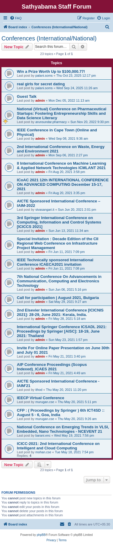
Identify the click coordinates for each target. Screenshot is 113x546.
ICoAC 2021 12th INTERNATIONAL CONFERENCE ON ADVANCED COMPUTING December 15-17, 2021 (63, 184)
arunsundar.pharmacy (51, 122)
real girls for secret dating (41, 84)
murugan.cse (44, 402)
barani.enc (42, 435)
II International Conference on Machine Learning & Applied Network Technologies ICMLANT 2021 (61, 165)
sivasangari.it (44, 209)
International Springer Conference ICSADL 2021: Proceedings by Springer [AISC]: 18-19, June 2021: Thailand (61, 331)
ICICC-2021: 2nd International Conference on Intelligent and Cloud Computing (58, 445)
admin (40, 100)
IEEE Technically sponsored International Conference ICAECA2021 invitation (55, 262)
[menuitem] (16, 18)
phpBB (41, 534)
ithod (38, 389)
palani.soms (44, 75)
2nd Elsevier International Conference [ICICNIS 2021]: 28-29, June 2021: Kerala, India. (60, 312)
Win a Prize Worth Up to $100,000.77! (51, 71)
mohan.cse (43, 452)
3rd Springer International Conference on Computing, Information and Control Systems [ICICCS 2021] (59, 222)
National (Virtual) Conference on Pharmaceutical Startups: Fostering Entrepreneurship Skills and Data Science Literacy (61, 113)
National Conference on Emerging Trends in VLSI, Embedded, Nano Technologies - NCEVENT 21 (63, 429)
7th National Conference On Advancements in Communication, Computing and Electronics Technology (59, 281)
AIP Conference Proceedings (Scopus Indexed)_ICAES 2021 (52, 366)
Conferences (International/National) (48, 38)
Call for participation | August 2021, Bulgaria (58, 297)
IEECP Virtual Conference (40, 398)
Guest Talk (26, 96)
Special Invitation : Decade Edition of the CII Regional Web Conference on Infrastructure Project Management (58, 243)
